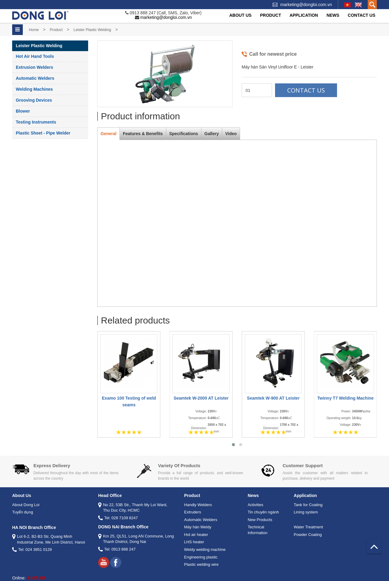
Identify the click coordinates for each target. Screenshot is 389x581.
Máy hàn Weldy (197, 527)
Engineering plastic (201, 557)
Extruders (192, 512)
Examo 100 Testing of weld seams (129, 401)
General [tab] (108, 133)
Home (34, 30)
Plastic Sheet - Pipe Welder (43, 133)
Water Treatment (308, 527)
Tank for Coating (308, 504)
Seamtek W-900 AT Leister (273, 398)
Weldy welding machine (204, 549)
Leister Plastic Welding (92, 30)
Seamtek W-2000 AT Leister (201, 398)
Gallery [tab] (212, 133)
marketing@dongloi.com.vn (306, 4)
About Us (240, 15)
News (332, 15)
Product (270, 15)
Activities (255, 504)
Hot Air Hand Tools (35, 56)
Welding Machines (34, 89)
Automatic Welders (35, 78)
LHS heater (194, 542)
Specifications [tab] (183, 133)
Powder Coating (308, 534)
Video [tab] (231, 133)
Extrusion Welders (34, 67)
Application (304, 15)
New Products (260, 519)
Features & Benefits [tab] (143, 133)
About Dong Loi (26, 504)
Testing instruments (36, 122)
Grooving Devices (34, 100)
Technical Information (257, 530)
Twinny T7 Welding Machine (345, 398)
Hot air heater (196, 534)
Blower (23, 111)
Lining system (306, 512)
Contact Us (361, 15)
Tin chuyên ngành (263, 512)
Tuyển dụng (22, 512)
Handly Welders (198, 504)
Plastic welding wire (201, 564)
